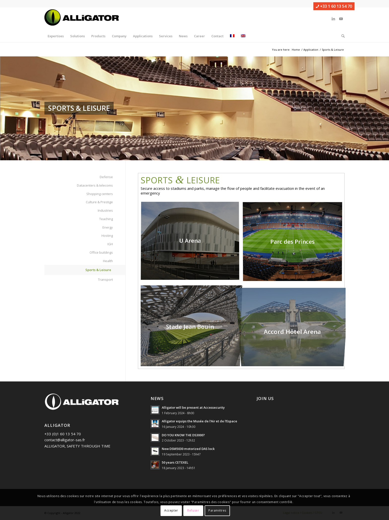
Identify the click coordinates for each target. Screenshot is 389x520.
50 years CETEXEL (175, 462)
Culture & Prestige (99, 202)
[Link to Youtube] (341, 18)
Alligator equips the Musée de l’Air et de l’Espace (199, 421)
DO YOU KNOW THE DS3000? (183, 435)
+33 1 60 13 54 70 (334, 6)
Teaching (106, 219)
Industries (105, 210)
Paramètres (217, 510)
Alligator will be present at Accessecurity (193, 407)
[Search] (341, 36)
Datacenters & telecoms (95, 185)
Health (108, 261)
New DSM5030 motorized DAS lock (188, 448)
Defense (106, 177)
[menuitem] (55, 36)
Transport (105, 279)
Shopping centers (99, 194)
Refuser (193, 510)
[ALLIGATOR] (81, 18)
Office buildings (101, 252)
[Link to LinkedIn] (333, 18)
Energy (107, 227)
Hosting (107, 235)
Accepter (171, 510)
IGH (110, 244)
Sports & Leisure (98, 270)
